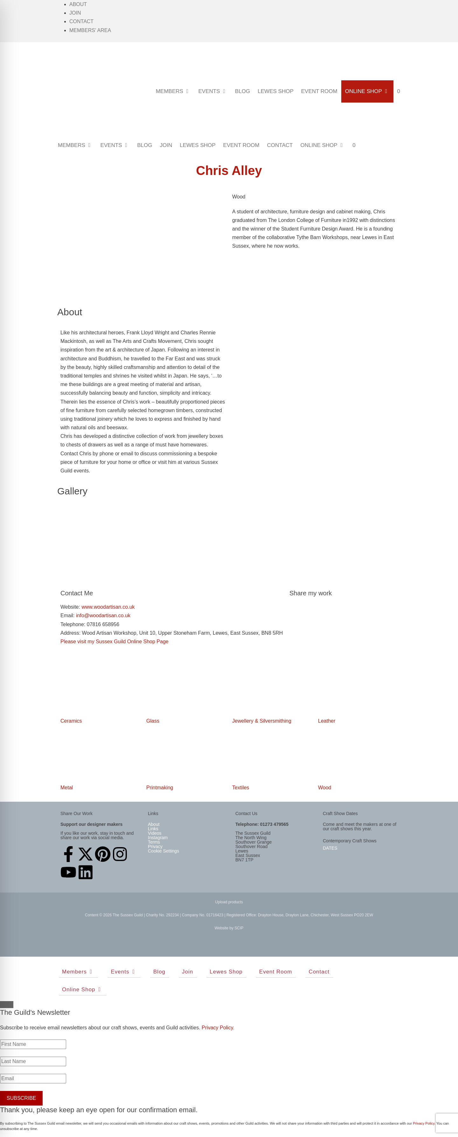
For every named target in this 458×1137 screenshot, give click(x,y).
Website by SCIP (229, 928)
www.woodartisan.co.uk (108, 607)
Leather (326, 721)
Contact (81, 21)
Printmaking (159, 787)
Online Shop (369, 91)
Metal (66, 787)
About (78, 4)
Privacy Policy (217, 1027)
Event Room (319, 91)
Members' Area (90, 30)
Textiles (240, 787)
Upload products (229, 902)
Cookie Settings (163, 850)
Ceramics (71, 721)
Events (214, 91)
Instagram (158, 837)
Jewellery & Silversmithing (261, 721)
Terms (154, 842)
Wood (324, 787)
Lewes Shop (275, 91)
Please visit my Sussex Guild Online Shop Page (114, 641)
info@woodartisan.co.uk (102, 615)
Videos (155, 833)
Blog (242, 91)
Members (175, 91)
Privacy (155, 846)
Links (153, 828)
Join (75, 13)
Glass (152, 721)
